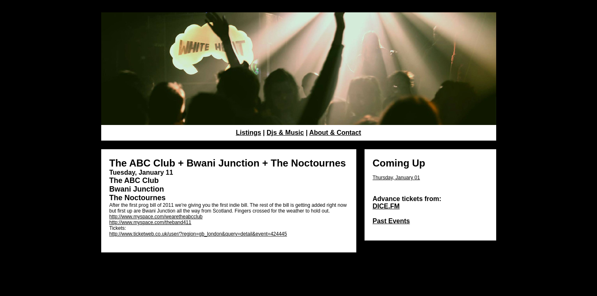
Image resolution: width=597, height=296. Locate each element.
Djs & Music (285, 132)
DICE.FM (386, 206)
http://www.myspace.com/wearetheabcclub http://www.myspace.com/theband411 (156, 219)
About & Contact (335, 132)
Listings (248, 132)
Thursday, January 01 (396, 177)
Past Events (391, 220)
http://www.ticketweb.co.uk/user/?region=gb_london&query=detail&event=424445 (198, 234)
